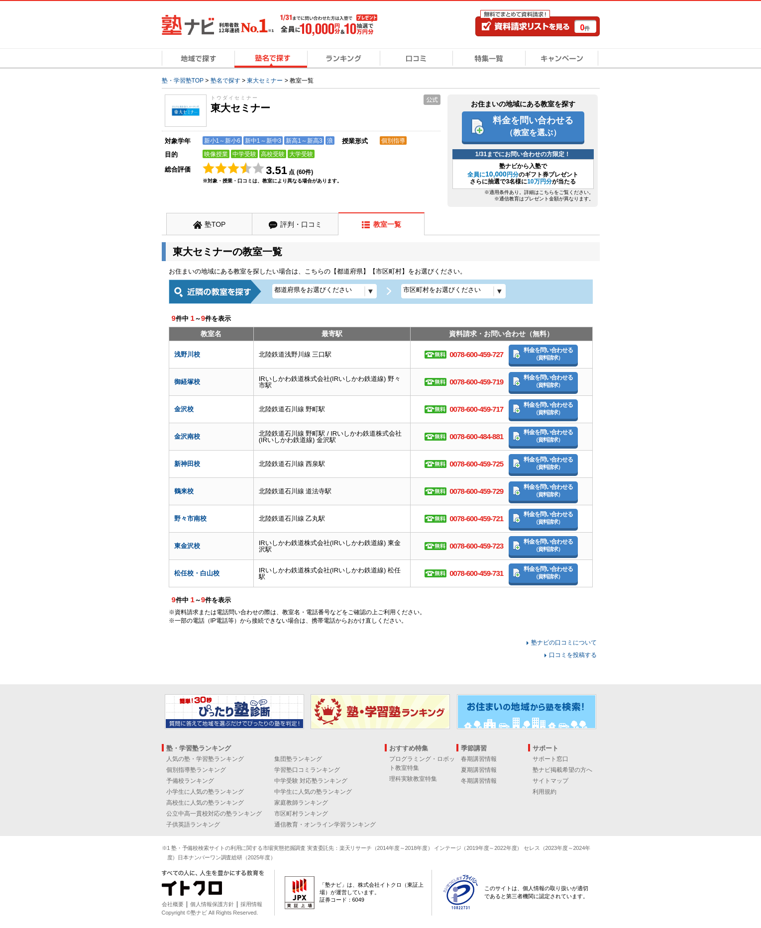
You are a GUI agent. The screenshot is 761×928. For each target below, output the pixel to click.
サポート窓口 (550, 758)
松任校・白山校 (196, 573)
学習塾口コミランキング (307, 769)
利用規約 (544, 791)
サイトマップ (550, 780)
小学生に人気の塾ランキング (205, 791)
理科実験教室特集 (413, 778)
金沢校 (184, 409)
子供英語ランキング (193, 824)
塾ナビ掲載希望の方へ (562, 769)
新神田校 (187, 463)
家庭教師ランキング (301, 802)
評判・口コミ (301, 224)
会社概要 (173, 904)
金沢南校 (187, 436)
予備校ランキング (190, 780)
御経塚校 (187, 381)
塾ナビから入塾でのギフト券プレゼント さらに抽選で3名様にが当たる (522, 174)
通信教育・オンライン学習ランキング (325, 824)
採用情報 (251, 904)
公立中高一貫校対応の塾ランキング (214, 813)
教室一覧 (387, 224)
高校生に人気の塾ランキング (205, 802)
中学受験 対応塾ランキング (310, 780)
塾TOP (215, 224)
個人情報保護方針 (212, 904)
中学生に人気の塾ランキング (313, 791)
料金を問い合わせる (533, 125)
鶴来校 (184, 491)
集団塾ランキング (298, 758)
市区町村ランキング (301, 813)
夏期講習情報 (479, 769)
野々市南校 (190, 518)
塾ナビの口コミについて (564, 642)
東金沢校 (187, 546)
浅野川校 (187, 354)
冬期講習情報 (479, 780)
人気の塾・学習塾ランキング (205, 758)
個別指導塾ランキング (196, 769)
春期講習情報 (479, 758)
